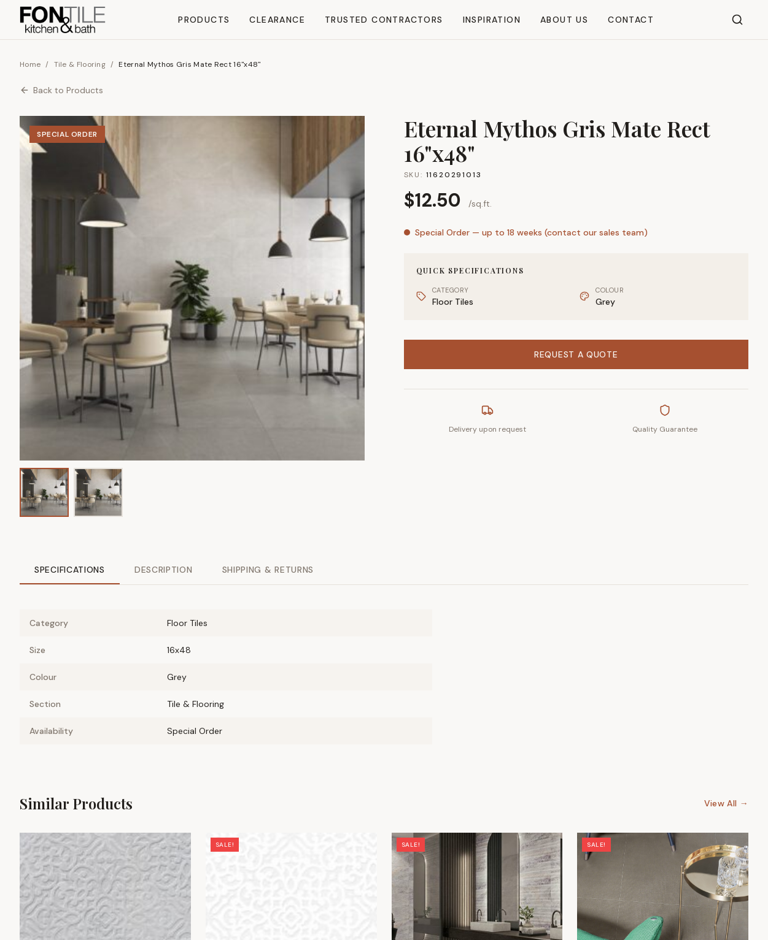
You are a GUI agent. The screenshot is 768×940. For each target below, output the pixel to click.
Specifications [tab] (69, 569)
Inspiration (492, 19)
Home (30, 64)
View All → (726, 803)
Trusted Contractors (384, 19)
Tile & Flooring (80, 64)
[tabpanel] (384, 667)
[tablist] (384, 570)
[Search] (737, 20)
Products (204, 19)
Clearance (277, 19)
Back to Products (61, 90)
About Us (564, 19)
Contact (631, 19)
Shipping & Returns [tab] (268, 569)
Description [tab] (163, 569)
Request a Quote (576, 354)
